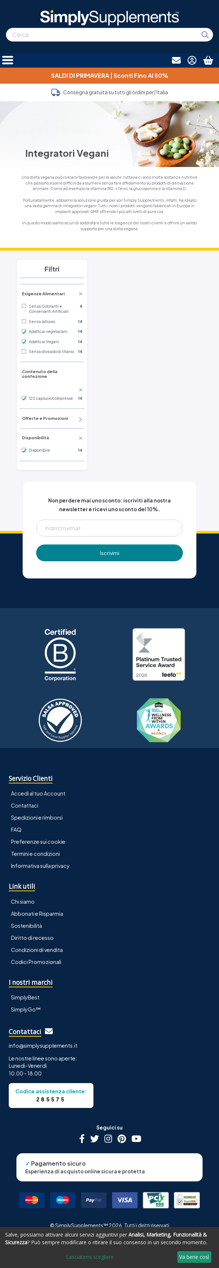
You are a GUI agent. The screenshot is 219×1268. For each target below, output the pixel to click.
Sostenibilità (26, 925)
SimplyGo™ (26, 1009)
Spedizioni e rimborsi (37, 817)
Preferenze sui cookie (38, 841)
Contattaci (24, 805)
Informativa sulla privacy (40, 865)
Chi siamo (23, 901)
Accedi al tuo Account (38, 793)
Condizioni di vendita (37, 949)
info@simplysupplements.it (43, 1045)
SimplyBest (25, 997)
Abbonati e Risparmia (37, 913)
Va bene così (194, 1256)
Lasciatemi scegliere (90, 1256)
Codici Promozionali (36, 961)
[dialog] (109, 1247)
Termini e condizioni (35, 853)
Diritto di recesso (32, 937)
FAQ (16, 829)
